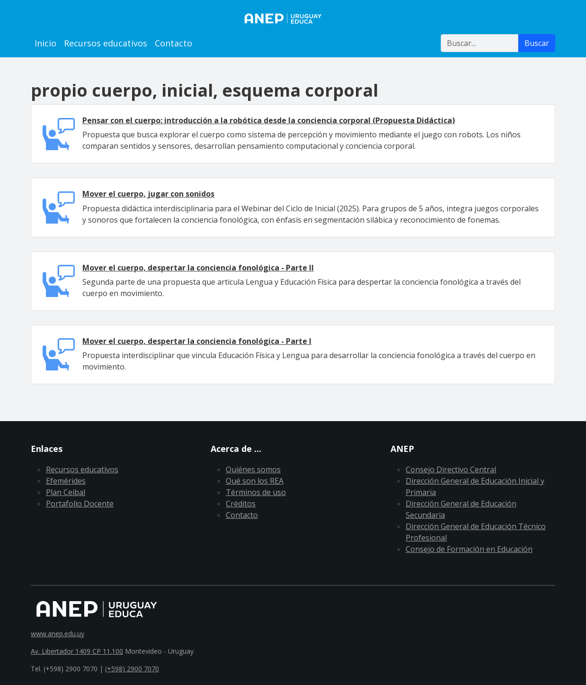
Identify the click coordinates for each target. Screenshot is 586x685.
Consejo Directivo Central (451, 469)
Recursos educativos (105, 43)
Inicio (45, 43)
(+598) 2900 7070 (132, 668)
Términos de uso (256, 492)
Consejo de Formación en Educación (469, 549)
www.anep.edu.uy (57, 633)
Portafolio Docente (80, 503)
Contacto (173, 43)
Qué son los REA (255, 481)
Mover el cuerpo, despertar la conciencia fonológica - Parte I (196, 341)
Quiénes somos (253, 469)
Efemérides (66, 481)
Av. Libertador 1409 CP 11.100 (77, 651)
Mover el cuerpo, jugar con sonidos (148, 194)
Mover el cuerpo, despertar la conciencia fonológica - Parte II (198, 267)
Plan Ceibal (65, 492)
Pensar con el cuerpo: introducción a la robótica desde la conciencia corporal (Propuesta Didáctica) (268, 120)
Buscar (536, 43)
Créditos (241, 503)
